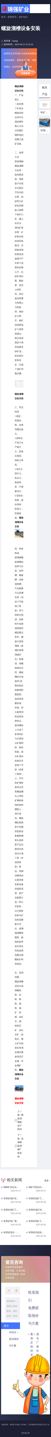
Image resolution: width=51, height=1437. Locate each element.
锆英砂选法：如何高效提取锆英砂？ (12, 1232)
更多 (47, 1180)
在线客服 (25, 73)
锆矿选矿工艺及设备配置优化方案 (45, 112)
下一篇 (20, 1146)
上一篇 (20, 1120)
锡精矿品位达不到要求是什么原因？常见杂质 (12, 1187)
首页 (3, 17)
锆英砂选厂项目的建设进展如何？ (12, 1221)
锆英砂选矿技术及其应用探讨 (12, 1198)
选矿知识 (23, 17)
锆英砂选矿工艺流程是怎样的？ (12, 1210)
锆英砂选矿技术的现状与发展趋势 (37, 1210)
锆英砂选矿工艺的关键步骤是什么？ (37, 1221)
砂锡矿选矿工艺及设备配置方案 (45, 130)
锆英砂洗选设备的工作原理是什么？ (37, 1232)
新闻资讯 (12, 17)
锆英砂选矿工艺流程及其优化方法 (37, 1198)
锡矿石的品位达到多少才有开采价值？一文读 (37, 1187)
